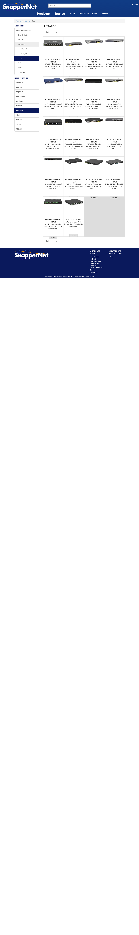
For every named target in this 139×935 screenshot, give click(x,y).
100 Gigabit (24, 53)
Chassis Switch (23, 35)
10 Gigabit (23, 49)
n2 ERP (92, 277)
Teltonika (19, 124)
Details (93, 198)
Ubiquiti (19, 129)
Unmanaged (22, 72)
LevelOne (19, 101)
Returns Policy (96, 261)
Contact (104, 14)
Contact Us (95, 265)
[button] (135, 4)
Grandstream (20, 96)
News (94, 14)
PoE (21, 58)
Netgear (19, 21)
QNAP (18, 115)
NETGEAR (19, 110)
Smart (20, 67)
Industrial (21, 39)
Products (44, 13)
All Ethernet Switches (23, 30)
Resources (84, 14)
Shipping (94, 259)
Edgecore (19, 92)
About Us (94, 272)
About (72, 14)
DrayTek (19, 87)
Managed (27, 21)
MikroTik (19, 106)
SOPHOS (19, 120)
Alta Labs (19, 82)
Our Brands (95, 257)
